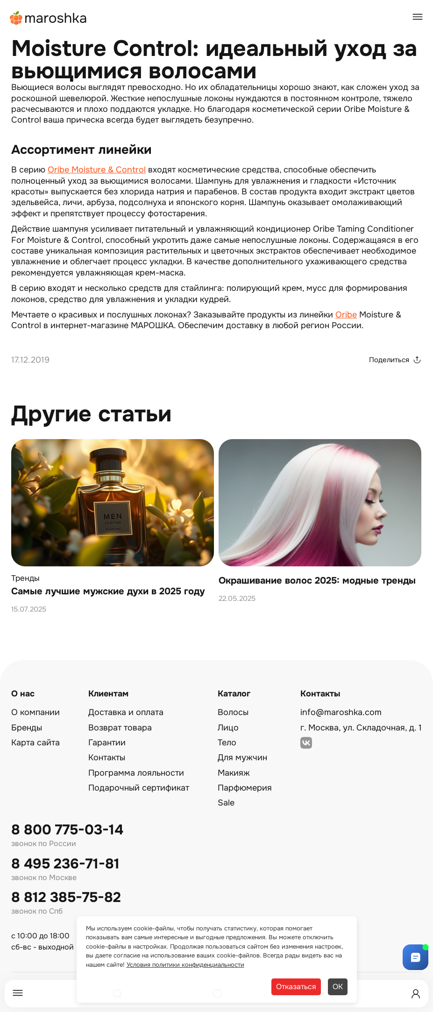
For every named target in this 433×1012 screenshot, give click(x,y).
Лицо (228, 728)
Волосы (233, 712)
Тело (227, 742)
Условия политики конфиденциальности (185, 965)
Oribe (346, 315)
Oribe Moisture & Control (97, 170)
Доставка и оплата (125, 712)
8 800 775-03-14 (67, 830)
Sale (226, 803)
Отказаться (296, 986)
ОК (338, 986)
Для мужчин (242, 757)
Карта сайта (35, 742)
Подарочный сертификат (138, 788)
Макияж (234, 773)
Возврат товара (120, 728)
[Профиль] (415, 993)
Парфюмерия (245, 788)
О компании (35, 712)
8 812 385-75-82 (66, 897)
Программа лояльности (136, 773)
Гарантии (107, 742)
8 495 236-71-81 (65, 864)
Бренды (26, 728)
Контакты (106, 757)
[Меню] (18, 993)
